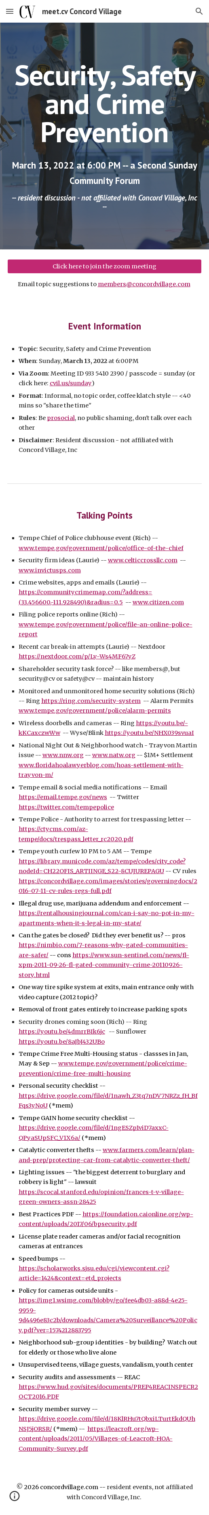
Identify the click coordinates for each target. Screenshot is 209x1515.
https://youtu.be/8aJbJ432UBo (62, 1041)
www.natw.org (113, 755)
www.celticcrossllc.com (142, 560)
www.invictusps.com (50, 570)
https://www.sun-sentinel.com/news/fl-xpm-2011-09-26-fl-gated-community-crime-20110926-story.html (104, 965)
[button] (9, 11)
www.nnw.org (63, 755)
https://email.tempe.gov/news (63, 797)
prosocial (61, 418)
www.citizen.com (158, 602)
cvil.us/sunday (71, 383)
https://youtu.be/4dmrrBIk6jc (62, 1031)
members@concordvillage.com (144, 284)
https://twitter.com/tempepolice (66, 807)
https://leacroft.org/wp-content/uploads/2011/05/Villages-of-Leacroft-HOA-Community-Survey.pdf (96, 1438)
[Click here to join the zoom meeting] (105, 266)
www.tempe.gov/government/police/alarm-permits (95, 710)
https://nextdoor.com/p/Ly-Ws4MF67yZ (77, 656)
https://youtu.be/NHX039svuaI (149, 732)
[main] (104, 103)
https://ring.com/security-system (91, 701)
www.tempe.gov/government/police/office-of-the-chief (101, 548)
